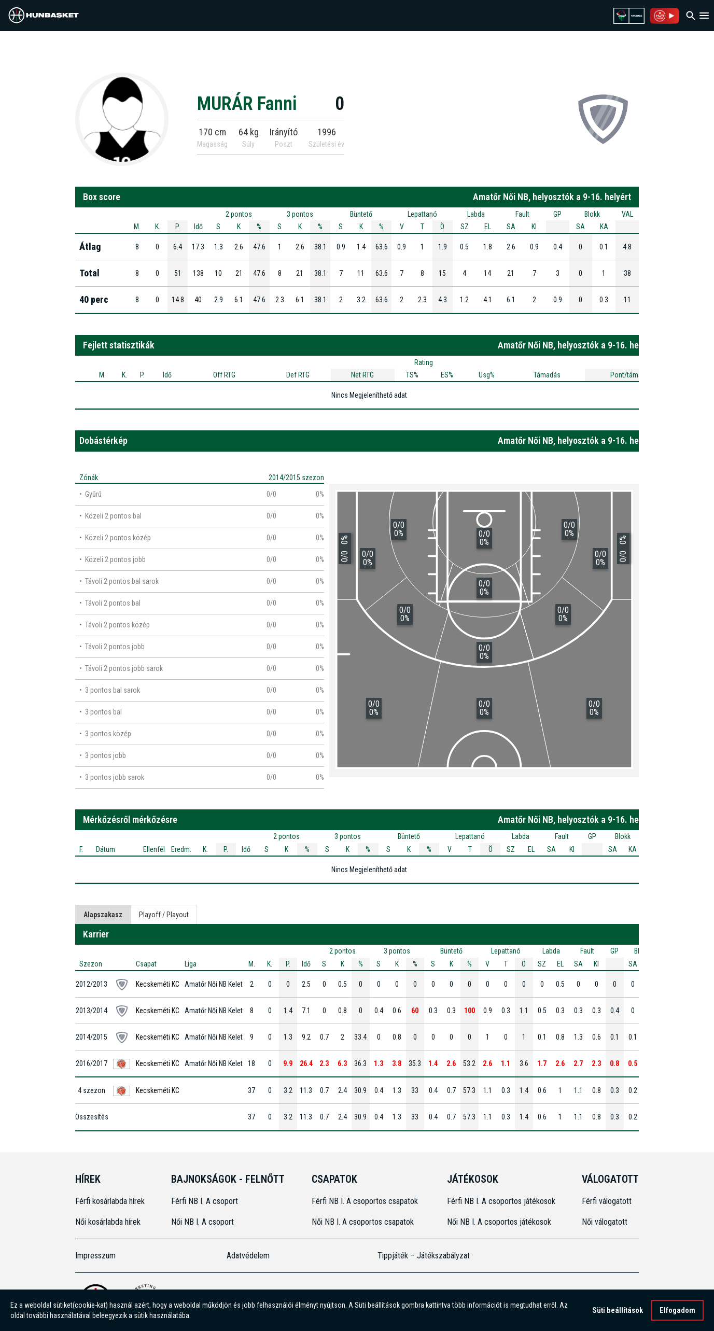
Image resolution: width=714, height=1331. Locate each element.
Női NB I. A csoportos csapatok (364, 1222)
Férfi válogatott (607, 1201)
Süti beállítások (617, 1310)
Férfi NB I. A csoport (204, 1201)
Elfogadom (677, 1310)
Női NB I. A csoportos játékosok (499, 1222)
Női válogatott (604, 1222)
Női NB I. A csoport (202, 1222)
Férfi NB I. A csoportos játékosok (501, 1201)
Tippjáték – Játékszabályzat (423, 1255)
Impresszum (95, 1255)
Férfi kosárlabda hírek (110, 1201)
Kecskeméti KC (157, 984)
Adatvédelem (248, 1255)
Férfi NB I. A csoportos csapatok (366, 1201)
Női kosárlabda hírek (108, 1222)
